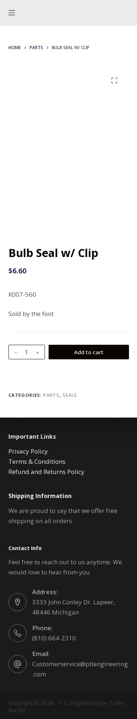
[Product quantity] (26, 352)
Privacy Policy (28, 451)
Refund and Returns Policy (46, 471)
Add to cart (88, 352)
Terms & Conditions (36, 461)
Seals (69, 395)
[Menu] (11, 12)
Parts (51, 395)
